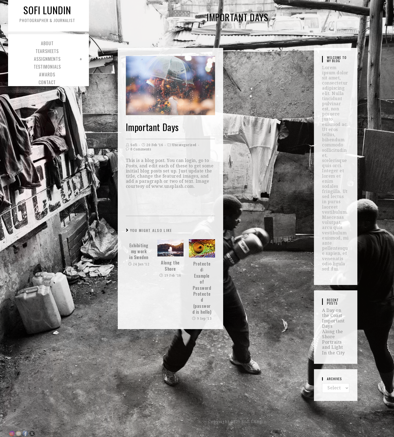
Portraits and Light (332, 345)
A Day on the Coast (332, 313)
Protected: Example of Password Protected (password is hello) (202, 288)
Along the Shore (170, 266)
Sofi (133, 145)
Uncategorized (184, 145)
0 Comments (140, 149)
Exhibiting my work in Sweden (138, 251)
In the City (333, 352)
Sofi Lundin (47, 13)
